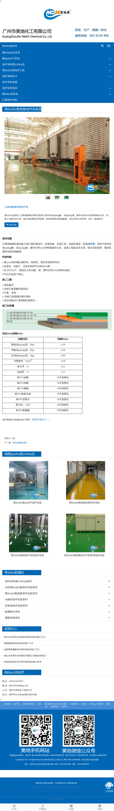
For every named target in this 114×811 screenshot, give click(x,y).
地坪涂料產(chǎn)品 (13, 64)
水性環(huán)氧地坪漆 (98, 755)
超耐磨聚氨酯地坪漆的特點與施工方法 (21, 649)
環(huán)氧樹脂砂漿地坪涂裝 (84, 502)
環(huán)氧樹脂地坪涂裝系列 (21, 593)
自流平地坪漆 (70, 755)
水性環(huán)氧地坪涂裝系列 (21, 587)
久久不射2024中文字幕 (10, 797)
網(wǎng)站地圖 (92, 760)
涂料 (39, 704)
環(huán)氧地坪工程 (13, 70)
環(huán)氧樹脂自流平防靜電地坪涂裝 (84, 555)
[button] (110, 59)
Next (105, 155)
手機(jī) (42, 807)
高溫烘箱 (54, 706)
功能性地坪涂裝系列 (16, 599)
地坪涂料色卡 (9, 76)
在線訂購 (11, 225)
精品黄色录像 (58, 799)
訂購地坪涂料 (9, 99)
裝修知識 (74, 704)
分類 (71, 807)
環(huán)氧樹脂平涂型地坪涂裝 (27, 555)
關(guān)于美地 (11, 58)
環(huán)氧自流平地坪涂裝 (27, 502)
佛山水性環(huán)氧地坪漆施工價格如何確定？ (26, 655)
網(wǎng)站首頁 (11, 52)
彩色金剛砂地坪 (20, 443)
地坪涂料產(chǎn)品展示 (18, 581)
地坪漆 (17, 704)
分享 (14, 807)
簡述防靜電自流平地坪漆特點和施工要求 (23, 662)
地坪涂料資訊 (9, 88)
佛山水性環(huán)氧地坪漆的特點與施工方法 (24, 637)
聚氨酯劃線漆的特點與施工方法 (18, 643)
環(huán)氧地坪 (96, 704)
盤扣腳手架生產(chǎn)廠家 (55, 704)
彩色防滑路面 (28, 704)
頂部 (100, 807)
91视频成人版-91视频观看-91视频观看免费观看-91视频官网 (56, 787)
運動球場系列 (12, 617)
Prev (8, 155)
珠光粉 (84, 704)
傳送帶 (64, 706)
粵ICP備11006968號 (72, 760)
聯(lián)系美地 (10, 94)
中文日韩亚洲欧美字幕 (29, 797)
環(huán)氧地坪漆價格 (40, 755)
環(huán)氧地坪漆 (57, 755)
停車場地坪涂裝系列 (16, 605)
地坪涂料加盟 (9, 82)
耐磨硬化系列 (12, 611)
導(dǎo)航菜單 (9, 46)
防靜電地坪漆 (82, 755)
